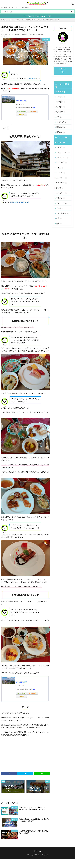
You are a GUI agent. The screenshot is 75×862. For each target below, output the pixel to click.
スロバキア (61, 178)
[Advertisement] (25, 219)
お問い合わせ (27, 7)
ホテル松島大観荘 (22, 103)
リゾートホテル (33, 34)
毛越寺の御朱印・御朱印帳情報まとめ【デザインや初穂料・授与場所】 (34, 823)
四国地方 (60, 102)
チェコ (59, 188)
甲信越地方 (61, 122)
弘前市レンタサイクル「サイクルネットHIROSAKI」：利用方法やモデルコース (32, 811)
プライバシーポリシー (15, 7)
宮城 (39, 34)
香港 (59, 223)
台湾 (59, 218)
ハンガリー (61, 193)
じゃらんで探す (32, 114)
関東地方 (60, 127)
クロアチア (61, 162)
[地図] (34, 110)
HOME (4, 19)
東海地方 (60, 112)
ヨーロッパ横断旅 (62, 85)
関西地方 (60, 132)
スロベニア (61, 183)
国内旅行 (11, 19)
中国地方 (60, 97)
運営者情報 (4, 7)
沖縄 (59, 117)
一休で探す (21, 117)
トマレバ (22, 106)
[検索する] (72, 11)
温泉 (42, 34)
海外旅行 (60, 142)
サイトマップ (37, 853)
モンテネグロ (62, 213)
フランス (60, 198)
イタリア (60, 147)
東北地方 (18, 19)
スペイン (60, 173)
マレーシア (61, 203)
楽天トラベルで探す (21, 114)
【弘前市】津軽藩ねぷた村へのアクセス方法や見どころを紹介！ (34, 835)
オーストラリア (63, 152)
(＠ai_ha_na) (33, 78)
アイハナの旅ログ (43, 857)
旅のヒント (61, 137)
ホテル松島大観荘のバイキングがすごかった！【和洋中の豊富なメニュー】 (40, 19)
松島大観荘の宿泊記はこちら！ (20, 205)
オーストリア (62, 157)
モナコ (59, 208)
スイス (59, 168)
